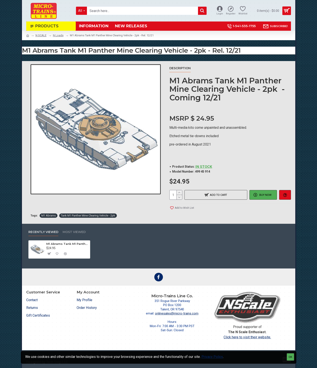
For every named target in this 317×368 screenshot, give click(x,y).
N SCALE (41, 35)
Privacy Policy (212, 357)
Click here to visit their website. (247, 337)
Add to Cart (218, 194)
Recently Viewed (43, 232)
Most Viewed (74, 232)
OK (290, 357)
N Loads (58, 35)
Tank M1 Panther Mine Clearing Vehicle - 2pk (88, 215)
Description (180, 68)
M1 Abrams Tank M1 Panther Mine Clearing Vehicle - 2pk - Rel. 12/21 (67, 243)
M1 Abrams (48, 215)
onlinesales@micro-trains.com (176, 313)
